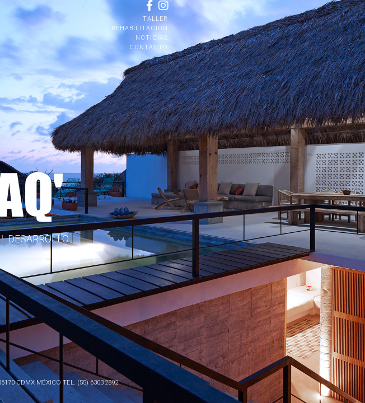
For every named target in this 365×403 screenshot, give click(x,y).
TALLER (155, 18)
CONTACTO (148, 47)
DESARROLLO (38, 239)
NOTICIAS (151, 37)
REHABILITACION (139, 28)
